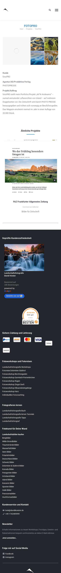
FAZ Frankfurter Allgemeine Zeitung (30, 201)
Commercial (27, 207)
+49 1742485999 (12, 514)
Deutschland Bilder (10, 459)
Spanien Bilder (8, 487)
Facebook (9, 554)
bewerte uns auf (14, 296)
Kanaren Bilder (8, 483)
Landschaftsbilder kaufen (13, 434)
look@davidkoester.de (14, 510)
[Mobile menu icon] (56, 10)
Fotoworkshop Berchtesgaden (14, 374)
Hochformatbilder (9, 497)
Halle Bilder (6, 490)
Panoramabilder (9, 494)
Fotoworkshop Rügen (11, 381)
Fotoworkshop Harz (10, 391)
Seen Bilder (6, 452)
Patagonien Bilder (9, 473)
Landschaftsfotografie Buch (14, 411)
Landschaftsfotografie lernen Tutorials (18, 414)
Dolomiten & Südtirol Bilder (13, 466)
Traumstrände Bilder (10, 445)
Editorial (35, 207)
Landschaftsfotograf (11, 421)
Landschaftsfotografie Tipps (14, 418)
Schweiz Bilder (8, 462)
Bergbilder (6, 438)
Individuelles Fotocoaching (13, 395)
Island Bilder (7, 480)
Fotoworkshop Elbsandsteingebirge (16, 388)
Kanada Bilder (8, 469)
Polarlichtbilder (8, 455)
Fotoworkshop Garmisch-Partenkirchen (18, 377)
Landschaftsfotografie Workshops (16, 367)
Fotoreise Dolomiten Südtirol (14, 370)
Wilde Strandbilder (9, 441)
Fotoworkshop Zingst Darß (13, 384)
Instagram (9, 557)
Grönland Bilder (8, 476)
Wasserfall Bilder (9, 448)
